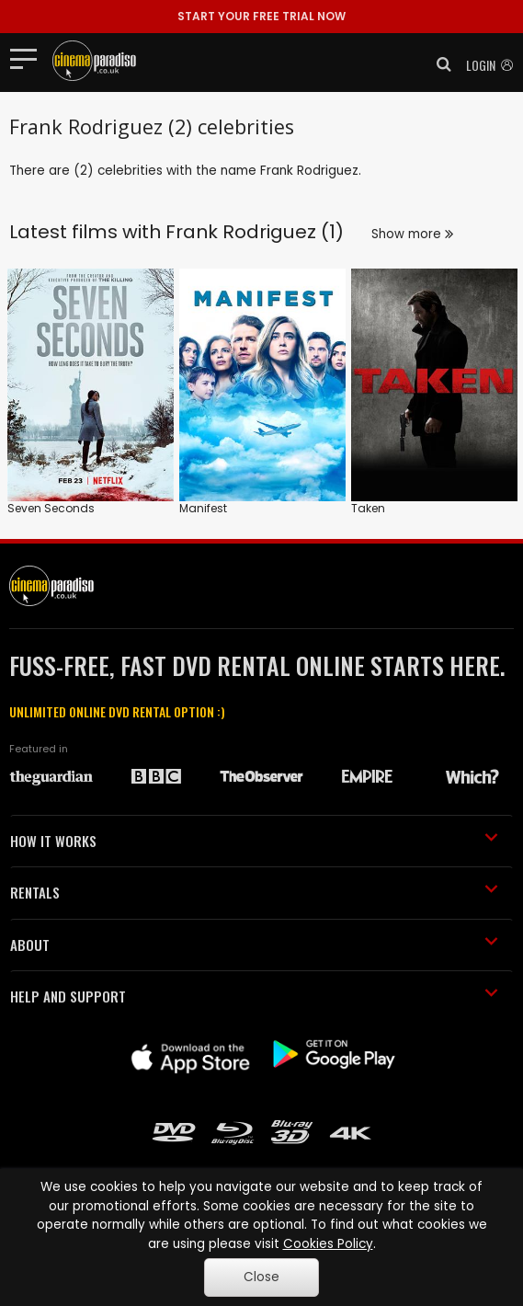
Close (261, 1277)
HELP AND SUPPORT (254, 996)
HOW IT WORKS (254, 841)
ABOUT (254, 944)
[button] (438, 64)
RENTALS (254, 892)
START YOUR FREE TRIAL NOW (261, 16)
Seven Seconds (51, 508)
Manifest (203, 508)
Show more (412, 234)
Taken (368, 508)
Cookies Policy (328, 1244)
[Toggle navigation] (29, 58)
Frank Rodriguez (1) (254, 232)
